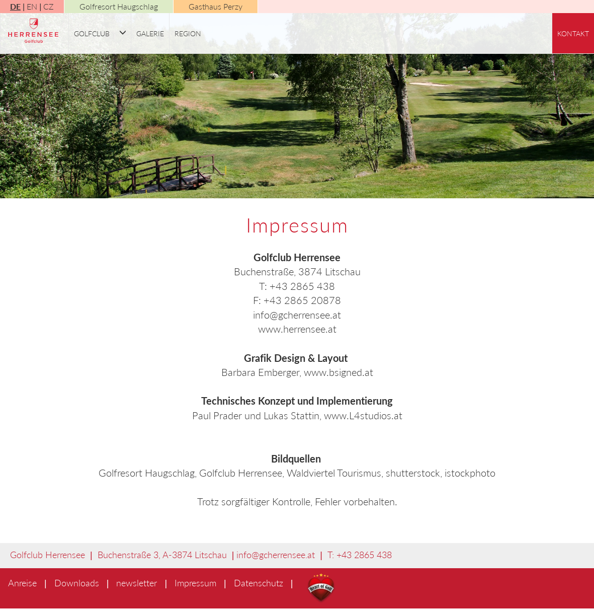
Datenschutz (258, 582)
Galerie (150, 33)
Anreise (22, 582)
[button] (123, 33)
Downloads (76, 582)
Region (188, 33)
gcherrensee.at (287, 554)
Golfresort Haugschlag (118, 6)
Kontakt (573, 33)
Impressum (195, 582)
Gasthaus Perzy (215, 6)
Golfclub (92, 33)
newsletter (136, 582)
